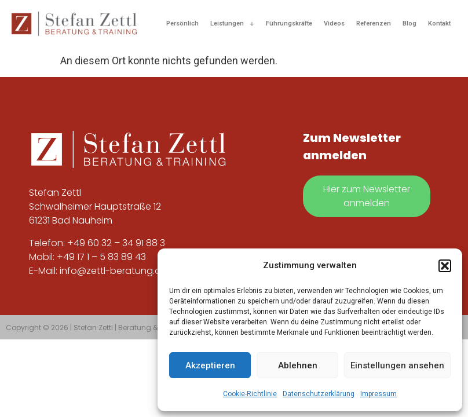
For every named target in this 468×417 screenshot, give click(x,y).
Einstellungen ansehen (397, 365)
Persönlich (182, 23)
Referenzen (373, 23)
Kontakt (439, 23)
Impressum (378, 394)
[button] (445, 266)
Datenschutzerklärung (318, 394)
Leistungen (232, 24)
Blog (409, 23)
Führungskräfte (289, 23)
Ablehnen (297, 365)
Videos (334, 23)
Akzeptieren (210, 365)
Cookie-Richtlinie (250, 394)
